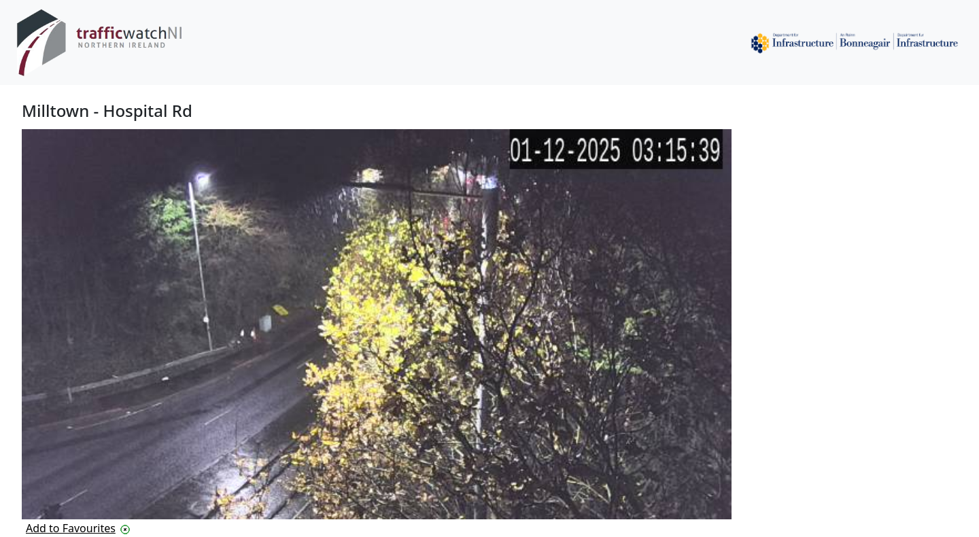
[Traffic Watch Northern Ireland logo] (105, 42)
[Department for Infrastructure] (854, 42)
